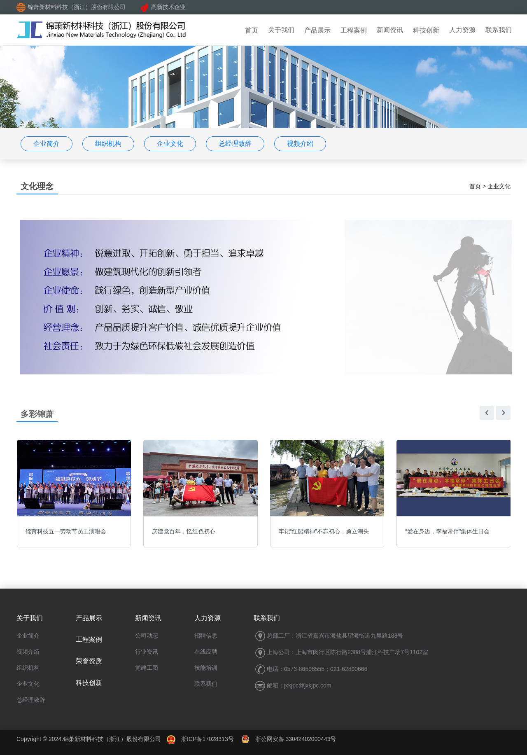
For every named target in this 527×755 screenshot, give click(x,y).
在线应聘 (205, 651)
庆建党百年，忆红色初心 (183, 531)
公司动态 (146, 635)
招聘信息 (205, 635)
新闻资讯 (390, 29)
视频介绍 (300, 143)
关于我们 (281, 29)
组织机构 (108, 143)
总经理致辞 (235, 143)
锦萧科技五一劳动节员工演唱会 (66, 531)
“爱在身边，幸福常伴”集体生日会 (447, 531)
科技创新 (426, 30)
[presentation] (487, 413)
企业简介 (46, 143)
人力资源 (462, 29)
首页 (251, 30)
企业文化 (170, 143)
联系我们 (498, 29)
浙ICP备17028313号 (207, 739)
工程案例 (353, 30)
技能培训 (205, 667)
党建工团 (146, 667)
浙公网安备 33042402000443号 (288, 739)
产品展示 (317, 30)
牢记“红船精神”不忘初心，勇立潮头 (324, 531)
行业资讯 (146, 651)
